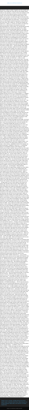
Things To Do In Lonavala (6, 400)
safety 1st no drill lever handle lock (14, 3)
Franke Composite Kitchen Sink (11, 402)
